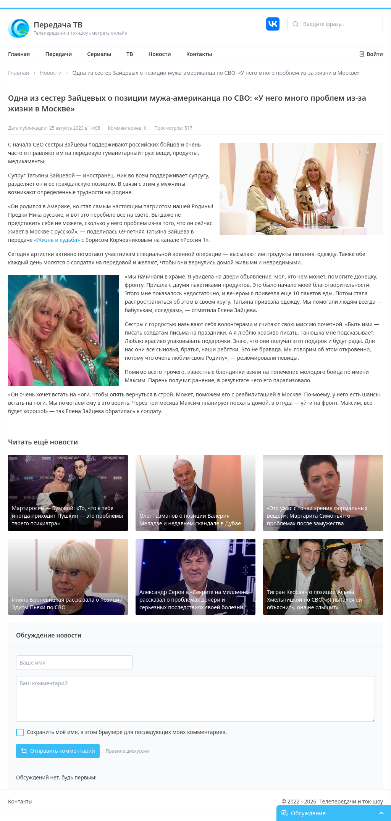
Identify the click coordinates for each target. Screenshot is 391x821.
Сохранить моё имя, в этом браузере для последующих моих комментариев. (127, 732)
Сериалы (99, 54)
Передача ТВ (58, 24)
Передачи (58, 54)
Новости (160, 54)
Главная (19, 54)
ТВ (129, 54)
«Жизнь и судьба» (57, 239)
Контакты (199, 54)
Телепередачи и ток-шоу (351, 801)
